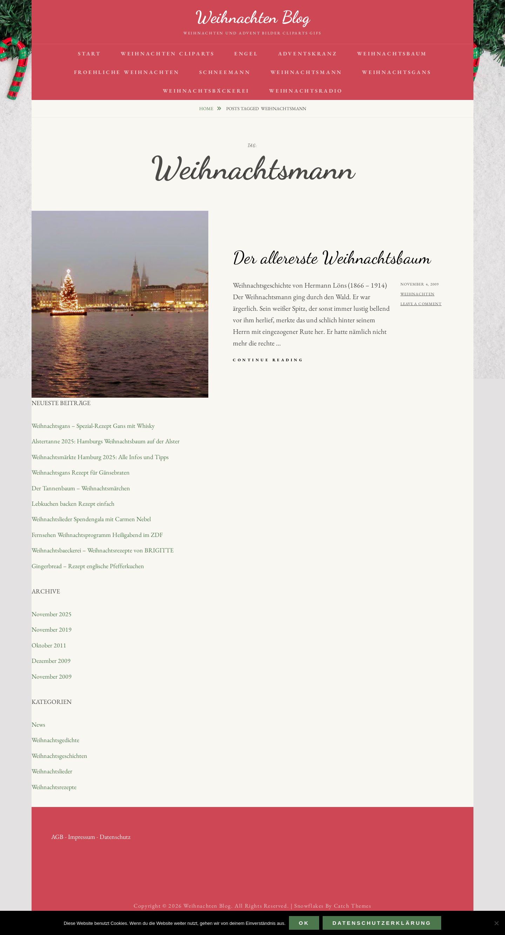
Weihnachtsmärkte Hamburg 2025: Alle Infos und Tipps (100, 457)
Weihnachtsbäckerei (206, 90)
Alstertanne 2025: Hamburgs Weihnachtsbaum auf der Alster (106, 441)
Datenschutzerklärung (381, 923)
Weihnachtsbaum (392, 53)
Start (89, 53)
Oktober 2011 (49, 645)
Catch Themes (352, 905)
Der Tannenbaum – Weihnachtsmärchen (81, 488)
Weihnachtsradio (305, 90)
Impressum (81, 837)
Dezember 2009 (51, 661)
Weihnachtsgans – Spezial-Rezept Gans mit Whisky (93, 426)
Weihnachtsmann (306, 72)
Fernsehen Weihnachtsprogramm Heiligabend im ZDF (97, 535)
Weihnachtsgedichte (55, 740)
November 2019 (52, 629)
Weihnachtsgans (396, 72)
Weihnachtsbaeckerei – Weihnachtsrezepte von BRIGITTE (103, 550)
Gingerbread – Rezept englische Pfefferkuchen (88, 566)
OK (304, 923)
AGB (57, 837)
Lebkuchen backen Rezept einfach (73, 503)
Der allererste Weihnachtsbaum (332, 257)
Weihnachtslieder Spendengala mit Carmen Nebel (91, 519)
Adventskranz (307, 53)
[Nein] (496, 923)
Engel (246, 53)
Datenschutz (115, 837)
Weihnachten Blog (252, 17)
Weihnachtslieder (52, 771)
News (38, 724)
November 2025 (52, 614)
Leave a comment (421, 303)
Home (206, 109)
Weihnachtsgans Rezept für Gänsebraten (81, 472)
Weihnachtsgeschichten (59, 756)
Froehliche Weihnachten (127, 72)
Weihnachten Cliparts (168, 53)
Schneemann (225, 72)
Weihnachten (417, 293)
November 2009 (52, 676)
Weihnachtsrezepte (54, 787)
